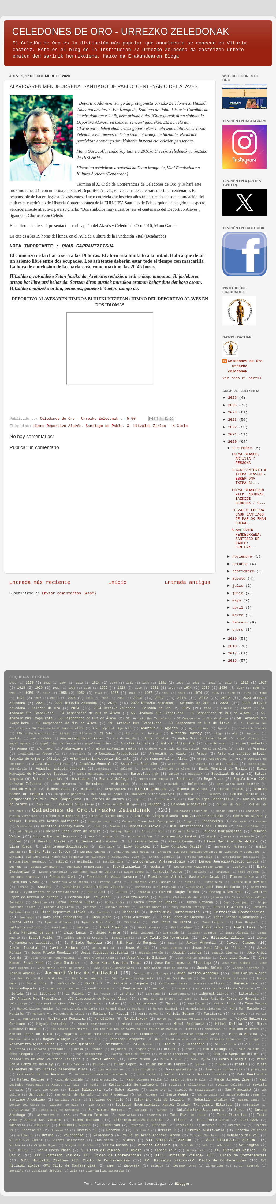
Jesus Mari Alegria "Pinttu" (219, 948)
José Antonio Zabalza (193, 958)
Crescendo (24, 826)
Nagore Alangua (57, 1039)
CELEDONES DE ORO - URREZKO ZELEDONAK (120, 31)
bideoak (88, 789)
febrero (241, 622)
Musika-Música (243, 1034)
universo (137, 1125)
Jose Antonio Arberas (100, 958)
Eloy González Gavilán (182, 847)
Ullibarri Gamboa (75, 1125)
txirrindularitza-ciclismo (138, 1120)
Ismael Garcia (122, 937)
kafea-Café (66, 983)
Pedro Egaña (200, 1059)
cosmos (261, 821)
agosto (240, 579)
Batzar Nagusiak (47, 779)
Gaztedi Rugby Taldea (179, 892)
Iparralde (170, 932)
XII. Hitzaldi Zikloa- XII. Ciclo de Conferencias (87, 1155)
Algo (219, 733)
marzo (238, 615)
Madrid (172, 1004)
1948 (12, 693)
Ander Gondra (156, 738)
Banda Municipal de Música (99, 774)
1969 (181, 693)
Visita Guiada (115, 1145)
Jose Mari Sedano (236, 963)
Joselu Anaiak (22, 973)
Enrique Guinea (92, 851)
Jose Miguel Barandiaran (114, 968)
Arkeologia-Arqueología (116, 754)
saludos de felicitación (195, 1090)
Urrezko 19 (86, 1130)
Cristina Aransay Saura (62, 826)
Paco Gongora (21, 1054)
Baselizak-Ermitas (228, 774)
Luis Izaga (18, 1003)
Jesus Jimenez (171, 948)
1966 (132, 693)
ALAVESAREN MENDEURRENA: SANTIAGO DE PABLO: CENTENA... (247, 539)
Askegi (201, 764)
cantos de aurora (108, 799)
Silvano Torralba (64, 1105)
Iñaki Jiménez (180, 927)
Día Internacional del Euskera (198, 826)
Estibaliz (85, 861)
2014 (105, 698)
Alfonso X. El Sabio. (98, 733)
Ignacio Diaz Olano (97, 922)
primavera (259, 1069)
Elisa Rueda (20, 847)
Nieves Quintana (80, 1044)
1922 (56, 688)
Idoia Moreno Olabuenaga (236, 917)
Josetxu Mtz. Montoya (150, 973)
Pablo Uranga (215, 1049)
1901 (195, 682)
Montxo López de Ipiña (30, 1034)
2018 (233, 646)
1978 (231, 693)
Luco (188, 998)
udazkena (41, 1125)
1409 (12, 682)
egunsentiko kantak (179, 836)
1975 (215, 693)
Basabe (174, 774)
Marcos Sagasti (165, 1008)
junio (238, 593)
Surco (239, 1110)
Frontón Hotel (109, 882)
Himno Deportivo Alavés (57, 426)
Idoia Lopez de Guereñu (182, 917)
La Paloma (75, 994)
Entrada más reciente (39, 582)
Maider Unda (224, 1004)
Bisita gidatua (150, 789)
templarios (127, 1115)
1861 (129, 682)
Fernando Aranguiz (24, 877)
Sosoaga (141, 1110)
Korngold (159, 988)
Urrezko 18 (59, 1130)
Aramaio (260, 749)
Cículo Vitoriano (23, 816)
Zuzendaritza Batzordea (105, 1170)
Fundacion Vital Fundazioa (153, 882)
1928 (121, 688)
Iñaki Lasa (245, 927)
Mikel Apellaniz (189, 1024)
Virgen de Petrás (79, 1145)
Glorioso (40, 902)
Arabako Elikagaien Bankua (114, 748)
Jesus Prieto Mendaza (51, 953)
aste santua (226, 764)
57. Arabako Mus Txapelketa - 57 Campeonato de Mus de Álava (177, 718)
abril (238, 608)
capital (140, 799)
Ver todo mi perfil (242, 378)
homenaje (27, 917)
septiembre (244, 571)
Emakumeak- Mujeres (230, 846)
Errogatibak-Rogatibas (240, 857)
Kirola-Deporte (23, 989)
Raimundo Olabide (69, 1079)
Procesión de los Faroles (41, 1075)
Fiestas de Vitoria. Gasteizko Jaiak (183, 877)
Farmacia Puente (167, 872)
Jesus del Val (103, 948)
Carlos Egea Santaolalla (210, 799)
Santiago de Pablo (104, 426)
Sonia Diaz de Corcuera (59, 1110)
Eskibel (62, 861)
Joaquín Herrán (150, 952)
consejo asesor (101, 821)
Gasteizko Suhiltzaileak (155, 887)
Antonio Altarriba (177, 744)
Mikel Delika (228, 1024)
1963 (98, 693)
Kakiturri (94, 983)
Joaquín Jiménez (225, 952)
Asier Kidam (178, 764)
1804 (63, 682)
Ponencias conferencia (224, 1069)
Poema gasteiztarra (181, 1069)
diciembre (243, 448)
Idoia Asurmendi (136, 917)
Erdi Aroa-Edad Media (131, 851)
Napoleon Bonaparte (127, 1039)
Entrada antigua (187, 582)
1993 (20, 698)
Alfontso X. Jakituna (143, 733)
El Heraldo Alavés (49, 842)
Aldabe (65, 733)
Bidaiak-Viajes (23, 789)
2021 (233, 434)
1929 (138, 688)
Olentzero (195, 1044)
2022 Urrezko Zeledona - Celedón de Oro (169, 703)
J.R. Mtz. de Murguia (136, 943)
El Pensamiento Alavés (97, 842)
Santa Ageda (177, 1095)
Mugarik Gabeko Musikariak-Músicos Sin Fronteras (110, 1034)
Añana (22, 749)
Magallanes (196, 1003)
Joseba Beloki (210, 968)
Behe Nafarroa (64, 784)
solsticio (251, 1105)
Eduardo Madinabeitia (222, 831)
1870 (145, 682)
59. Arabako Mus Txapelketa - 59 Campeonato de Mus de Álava (168, 723)
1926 (103, 688)
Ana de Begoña (124, 738)
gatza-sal (96, 892)
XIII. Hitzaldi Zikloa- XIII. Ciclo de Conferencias (211, 1155)
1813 (79, 682)
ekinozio (247, 836)
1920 (39, 688)
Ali (234, 733)
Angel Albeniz (248, 738)
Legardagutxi (179, 993)
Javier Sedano (64, 948)
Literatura (249, 994)
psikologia (146, 1074)
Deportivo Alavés (144, 826)
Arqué (202, 754)
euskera (240, 867)
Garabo (23, 887)
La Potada (102, 993)
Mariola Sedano (180, 1014)
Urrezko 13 (210, 1125)
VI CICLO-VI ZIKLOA (25, 1140)
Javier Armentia (201, 943)
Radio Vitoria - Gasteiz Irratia (195, 1075)
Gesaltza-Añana (135, 897)
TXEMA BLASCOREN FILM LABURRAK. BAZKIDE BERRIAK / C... (249, 496)
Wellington (249, 1145)
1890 (179, 682)
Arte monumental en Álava (163, 759)
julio (238, 586)
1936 (223, 688)
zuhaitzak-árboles (46, 1170)
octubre (241, 564)
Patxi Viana (139, 1059)
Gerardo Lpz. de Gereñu (89, 897)
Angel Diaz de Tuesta (58, 743)
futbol (190, 882)
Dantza (115, 826)
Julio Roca (36, 983)
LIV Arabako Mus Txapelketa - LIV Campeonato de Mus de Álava (68, 999)
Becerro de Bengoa (153, 779)
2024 (233, 413)
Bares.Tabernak (144, 774)
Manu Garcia (256, 1004)
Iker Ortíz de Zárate (170, 922)
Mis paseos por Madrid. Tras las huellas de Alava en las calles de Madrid (114, 1029)
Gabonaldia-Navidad (249, 882)
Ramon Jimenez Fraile (143, 1079)
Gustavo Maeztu (117, 907)
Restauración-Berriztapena (133, 1085)
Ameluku (15, 738)
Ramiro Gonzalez (105, 1079)
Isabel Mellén (41, 938)
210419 (226, 708)
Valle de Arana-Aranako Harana (151, 1135)
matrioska (31, 1019)
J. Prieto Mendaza (83, 943)
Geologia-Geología (226, 892)
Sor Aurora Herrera (107, 1110)
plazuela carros (111, 1069)
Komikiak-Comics (101, 988)
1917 (263, 683)
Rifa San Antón (46, 1090)
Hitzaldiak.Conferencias (175, 912)
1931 (154, 688)
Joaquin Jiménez (187, 953)
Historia (130, 912)
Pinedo (220, 1064)
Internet (83, 927)
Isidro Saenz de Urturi (83, 937)
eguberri (110, 836)
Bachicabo (103, 768)
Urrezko (159, 1125)
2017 (233, 654)
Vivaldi (187, 1145)
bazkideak (81, 779)
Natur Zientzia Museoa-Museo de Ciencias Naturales (198, 1039)
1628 (47, 682)
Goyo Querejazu (236, 902)
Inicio (117, 582)
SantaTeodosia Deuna (243, 1094)
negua (255, 1039)
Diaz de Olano (248, 826)
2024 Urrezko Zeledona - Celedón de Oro (132, 708)
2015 (120, 698)
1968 (165, 693)
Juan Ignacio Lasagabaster (133, 978)
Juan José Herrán (178, 978)
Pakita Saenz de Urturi (130, 1054)
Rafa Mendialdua (252, 1075)
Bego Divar (214, 779)
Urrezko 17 (31, 1130)
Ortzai (170, 1049)
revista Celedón (229, 1084)
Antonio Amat (215, 743)
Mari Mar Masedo (244, 1009)
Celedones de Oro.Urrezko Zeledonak (91, 810)
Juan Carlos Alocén (249, 973)
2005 (72, 698)
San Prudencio (115, 1095)
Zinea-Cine (214, 1165)
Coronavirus (212, 821)
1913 (228, 682)
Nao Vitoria (90, 1039)
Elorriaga (106, 846)
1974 (198, 693)
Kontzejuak (133, 989)
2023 (233, 420)
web (204, 1145)
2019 (233, 639)
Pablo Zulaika (248, 1049)
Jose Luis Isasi (234, 958)
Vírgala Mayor (45, 1145)
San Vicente (147, 1094)
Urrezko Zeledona (251, 1130)
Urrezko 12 (184, 1125)
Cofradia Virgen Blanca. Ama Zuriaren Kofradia (179, 816)
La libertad (44, 994)
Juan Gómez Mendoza (87, 978)
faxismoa (222, 872)
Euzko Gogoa (134, 872)
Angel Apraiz (20, 743)
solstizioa (19, 1110)
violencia (17, 1145)
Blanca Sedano (230, 789)
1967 (148, 693)
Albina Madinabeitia (33, 733)
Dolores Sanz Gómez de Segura (73, 831)
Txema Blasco (85, 1120)
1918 (21, 688)
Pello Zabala (73, 1064)
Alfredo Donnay (186, 733)
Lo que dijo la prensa (156, 998)
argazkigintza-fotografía (39, 753)
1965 (114, 693)
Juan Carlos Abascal (197, 973)
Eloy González (137, 847)
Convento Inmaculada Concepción (148, 821)
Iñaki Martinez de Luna (31, 933)
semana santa (248, 1099)
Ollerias (252, 1044)
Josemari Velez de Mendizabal (81, 973)
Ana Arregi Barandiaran (81, 738)
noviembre (243, 557)
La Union (128, 994)
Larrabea (153, 993)
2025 (233, 405)
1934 (188, 688)
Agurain (223, 728)
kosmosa (181, 988)
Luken (114, 1004)
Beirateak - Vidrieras (107, 784)
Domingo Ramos (121, 831)
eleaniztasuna (181, 842)
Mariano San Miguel (110, 1014)
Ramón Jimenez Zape (232, 1080)
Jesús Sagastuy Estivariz (104, 953)
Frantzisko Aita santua (69, 882)
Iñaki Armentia (113, 928)
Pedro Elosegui (233, 1059)
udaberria (17, 1125)
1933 (171, 688)
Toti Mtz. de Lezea (188, 1115)
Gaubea (122, 892)
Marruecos (239, 1013)
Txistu (179, 1120)
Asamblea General (95, 764)
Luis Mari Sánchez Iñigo (56, 1003)
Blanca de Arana (192, 789)
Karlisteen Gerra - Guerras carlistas (191, 983)
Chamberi (253, 811)
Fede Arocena (249, 872)
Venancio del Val (243, 1135)
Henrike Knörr (150, 907)
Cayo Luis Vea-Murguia (121, 804)
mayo (237, 601)
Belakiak (171, 784)
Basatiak (195, 774)
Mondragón (213, 1029)
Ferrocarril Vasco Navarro (112, 877)
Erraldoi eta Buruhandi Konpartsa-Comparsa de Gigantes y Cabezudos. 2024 (74, 857)
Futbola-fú (213, 882)
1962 (81, 693)
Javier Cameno (240, 943)
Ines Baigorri (214, 922)
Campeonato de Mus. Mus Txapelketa (45, 799)
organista (119, 1049)
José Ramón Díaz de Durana (165, 968)
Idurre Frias (21, 922)
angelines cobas (98, 743)
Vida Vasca (104, 1140)
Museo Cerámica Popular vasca (194, 1034)
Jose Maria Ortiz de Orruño (61, 968)
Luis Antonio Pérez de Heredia (230, 999)
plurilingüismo (144, 1069)
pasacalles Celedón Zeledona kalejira (44, 1059)
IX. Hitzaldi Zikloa (223, 938)
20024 (54, 698)
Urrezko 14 (237, 1125)
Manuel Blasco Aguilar (35, 1008)
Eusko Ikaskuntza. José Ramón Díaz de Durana (77, 872)
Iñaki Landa (212, 928)
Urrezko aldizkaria (205, 1130)
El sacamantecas (143, 842)
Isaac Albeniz (237, 932)
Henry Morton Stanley (187, 907)
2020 (233, 442)
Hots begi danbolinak (62, 917)
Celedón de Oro (228, 804)
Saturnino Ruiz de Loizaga (159, 1100)
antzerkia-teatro (251, 744)
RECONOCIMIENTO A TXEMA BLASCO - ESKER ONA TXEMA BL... (249, 476)
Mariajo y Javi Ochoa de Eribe (58, 1013)
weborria (223, 1145)
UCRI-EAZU (249, 1120)
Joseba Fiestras (246, 968)
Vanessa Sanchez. (204, 1135)
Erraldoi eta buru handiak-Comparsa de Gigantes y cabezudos (209, 851)
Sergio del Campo (24, 1105)
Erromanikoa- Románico (27, 861)
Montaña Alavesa (244, 1029)
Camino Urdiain (244, 794)
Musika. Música (21, 1039)
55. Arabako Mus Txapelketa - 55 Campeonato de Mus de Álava (190, 713)
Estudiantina (112, 861)
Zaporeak (131, 1166)
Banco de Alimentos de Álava (166, 768)
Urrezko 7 (115, 1130)
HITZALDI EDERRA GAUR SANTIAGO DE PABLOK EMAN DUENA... (249, 516)
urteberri (25, 1135)
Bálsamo (126, 768)
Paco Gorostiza (55, 1054)
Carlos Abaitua (167, 799)
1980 (263, 693)
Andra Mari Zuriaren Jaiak (202, 738)
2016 (233, 661)
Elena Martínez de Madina (231, 842)
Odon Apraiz (143, 1044)
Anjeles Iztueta (136, 744)
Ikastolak (132, 922)
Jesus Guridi (137, 948)
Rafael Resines (31, 1080)
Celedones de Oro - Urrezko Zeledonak (245, 366)
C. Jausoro (212, 794)
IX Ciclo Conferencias (166, 938)
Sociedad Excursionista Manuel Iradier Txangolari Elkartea (174, 1105)
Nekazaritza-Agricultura (31, 1044)
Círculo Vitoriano (62, 816)
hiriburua (104, 912)
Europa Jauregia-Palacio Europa (229, 862)
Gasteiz (45, 887)
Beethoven (185, 779)
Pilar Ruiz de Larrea (166, 1064)
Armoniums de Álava (167, 754)
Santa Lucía (207, 1094)
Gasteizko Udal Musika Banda (213, 887)
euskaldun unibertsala (84, 866)
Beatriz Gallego (114, 779)
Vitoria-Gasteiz (154, 1145)
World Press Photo (53, 1150)
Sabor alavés (127, 1090)
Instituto (59, 927)
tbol (67, 1115)
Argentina (77, 753)
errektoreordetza (198, 857)
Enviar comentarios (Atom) (69, 593)
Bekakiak (147, 784)
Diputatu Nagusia (23, 831)
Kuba (199, 988)
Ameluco (253, 733)
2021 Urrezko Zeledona (76, 703)
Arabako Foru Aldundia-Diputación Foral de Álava (186, 748)
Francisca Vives (24, 882)
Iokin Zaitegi (142, 932)
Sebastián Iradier (210, 1100)
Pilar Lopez (125, 1064)
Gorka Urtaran (200, 902)
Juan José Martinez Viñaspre (223, 978)
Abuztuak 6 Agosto (159, 728)
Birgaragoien (115, 789)
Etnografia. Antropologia (159, 862)
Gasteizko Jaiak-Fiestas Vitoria (93, 887)
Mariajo (16, 1014)
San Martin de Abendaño (74, 1094)
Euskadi (15, 866)
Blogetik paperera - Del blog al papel (88, 794)
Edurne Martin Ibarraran (56, 836)
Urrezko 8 (141, 1130)
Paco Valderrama (89, 1054)
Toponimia (153, 1115)
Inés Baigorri (247, 922)
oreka (78, 1049)
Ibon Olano (101, 917)
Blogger (182, 1184)
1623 (29, 683)
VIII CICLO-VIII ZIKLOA (230, 1140)
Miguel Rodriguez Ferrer (142, 1024)
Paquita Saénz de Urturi (236, 1054)
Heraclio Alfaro (228, 907)
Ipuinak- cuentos (202, 932)
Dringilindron (153, 831)
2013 (88, 698)
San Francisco (238, 1090)
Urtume (48, 1135)
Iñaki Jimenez (148, 927)
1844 (113, 682)
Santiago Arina (67, 1099)
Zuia (73, 1170)
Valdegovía (103, 1135)
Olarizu (169, 1044)
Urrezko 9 (167, 1130)
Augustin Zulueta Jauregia (60, 769)
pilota (201, 1064)
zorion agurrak (246, 1165)
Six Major (97, 1105)
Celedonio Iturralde (190, 811)
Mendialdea (104, 1019)
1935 (206, 688)
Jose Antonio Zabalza (146, 958)
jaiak (171, 943)
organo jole (145, 1049)
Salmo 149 (157, 1090)
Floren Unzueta (244, 877)
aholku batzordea (253, 728)
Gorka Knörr (115, 902)
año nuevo (45, 748)
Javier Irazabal (24, 948)
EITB (227, 836)
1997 (37, 698)
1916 (245, 683)
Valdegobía (73, 1135)
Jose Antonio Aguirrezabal (52, 958)
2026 (233, 398)
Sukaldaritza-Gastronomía (200, 1110)
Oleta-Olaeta (225, 1044)
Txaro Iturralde (232, 1115)
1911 (211, 682)
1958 (63, 693)
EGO (91, 836)
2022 (233, 427)
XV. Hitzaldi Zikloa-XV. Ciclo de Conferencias (195, 1160)
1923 (71, 688)
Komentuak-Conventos (63, 988)
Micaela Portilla (188, 1019)
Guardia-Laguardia (59, 907)
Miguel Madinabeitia (95, 1024)
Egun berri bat (140, 836)
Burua (188, 794)
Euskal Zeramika (44, 866)
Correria (240, 821)
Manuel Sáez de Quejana (125, 1008)
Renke (94, 1084)
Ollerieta (17, 1049)
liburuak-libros (214, 994)
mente (161, 1019)
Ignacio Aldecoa (58, 922)
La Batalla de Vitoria (232, 989)
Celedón (155, 804)
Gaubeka (144, 892)
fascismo (199, 872)
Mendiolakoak (135, 1019)
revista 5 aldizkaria (187, 1084)
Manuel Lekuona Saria (79, 1008)
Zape (110, 1165)
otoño (190, 1049)
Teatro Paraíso (94, 1115)
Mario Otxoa (148, 1013)
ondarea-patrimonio (49, 1049)
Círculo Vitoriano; (107, 816)
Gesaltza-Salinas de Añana (180, 897)
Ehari (211, 836)
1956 (29, 693)
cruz (97, 826)
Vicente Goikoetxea (69, 1140)
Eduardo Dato (183, 831)
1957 (46, 693)
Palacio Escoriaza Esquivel (181, 1054)
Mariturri (213, 1014)
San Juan (37, 1095)
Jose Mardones (67, 963)
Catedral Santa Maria (76, 804)
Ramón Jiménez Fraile (187, 1079)
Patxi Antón (103, 1059)
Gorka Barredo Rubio (75, 902)
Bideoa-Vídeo (58, 789)
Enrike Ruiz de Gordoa (49, 852)
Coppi (188, 821)
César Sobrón (226, 811)
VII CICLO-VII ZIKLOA (168, 1140)
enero (238, 630)
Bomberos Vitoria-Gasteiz (153, 794)
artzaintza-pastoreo (50, 764)
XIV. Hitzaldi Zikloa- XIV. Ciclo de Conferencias (75, 1160)
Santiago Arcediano (27, 1100)
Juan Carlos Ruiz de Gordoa (39, 978)
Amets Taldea (40, 738)
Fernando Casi (63, 877)
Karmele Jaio (246, 983)
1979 (247, 693)
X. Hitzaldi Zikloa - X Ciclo (157, 426)
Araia (240, 748)
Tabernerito (44, 1115)
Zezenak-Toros (184, 1165)
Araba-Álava (72, 749)
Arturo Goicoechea (212, 759)
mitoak (191, 1029)
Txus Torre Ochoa (213, 1120)
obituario (114, 1044)
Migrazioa (218, 1019)
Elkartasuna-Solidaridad (65, 847)
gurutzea (89, 907)
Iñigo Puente (108, 933)
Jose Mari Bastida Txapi (115, 963)
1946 (256, 688)
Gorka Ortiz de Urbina (155, 902)
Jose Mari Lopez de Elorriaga (183, 963)
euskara (157, 867)
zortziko (16, 1170)
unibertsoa (110, 1125)
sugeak (162, 1110)
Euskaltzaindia (126, 867)
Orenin (97, 1049)
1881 (162, 683)
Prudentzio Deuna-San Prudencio (101, 1074)
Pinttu (241, 1064)
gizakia (217, 897)
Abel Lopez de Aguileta (112, 728)
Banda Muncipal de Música (223, 769)
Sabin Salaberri (84, 1090)
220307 (246, 708)
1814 (96, 683)
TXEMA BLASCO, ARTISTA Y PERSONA (246, 458)
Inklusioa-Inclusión (25, 927)
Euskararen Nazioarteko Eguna (198, 866)
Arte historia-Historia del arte (100, 759)
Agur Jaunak (198, 728)
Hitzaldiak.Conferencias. (241, 912)
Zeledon (157, 1165)
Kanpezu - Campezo (131, 983)
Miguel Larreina (51, 1024)
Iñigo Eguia (75, 933)
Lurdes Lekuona (142, 1004)
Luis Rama (92, 1003)
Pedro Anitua (170, 1059)
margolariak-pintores (203, 1008)
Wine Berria (19, 1150)
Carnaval (44, 804)
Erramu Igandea (161, 857)
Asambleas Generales (139, 764)
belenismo (197, 784)
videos (129, 1140)
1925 (87, 688)
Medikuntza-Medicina (66, 1019)
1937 (240, 688)
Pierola (99, 1064)
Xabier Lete (196, 1150)
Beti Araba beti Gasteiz (238, 784)
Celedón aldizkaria (188, 804)
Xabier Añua (165, 1150)
